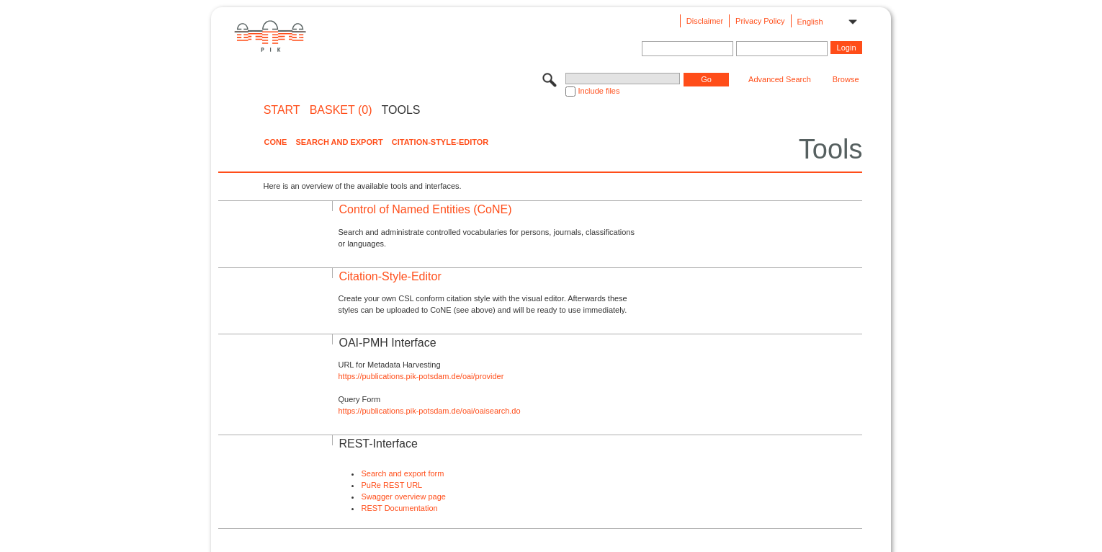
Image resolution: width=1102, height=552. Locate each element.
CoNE (275, 142)
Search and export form (402, 473)
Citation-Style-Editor (440, 142)
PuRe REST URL (391, 485)
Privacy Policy (759, 21)
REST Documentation (399, 508)
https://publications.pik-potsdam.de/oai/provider (420, 376)
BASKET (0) (341, 110)
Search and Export (338, 142)
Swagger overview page (403, 496)
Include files (598, 90)
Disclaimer (704, 21)
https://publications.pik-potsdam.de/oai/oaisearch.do (429, 410)
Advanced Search (779, 79)
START (282, 110)
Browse (846, 79)
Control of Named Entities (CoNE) (425, 209)
